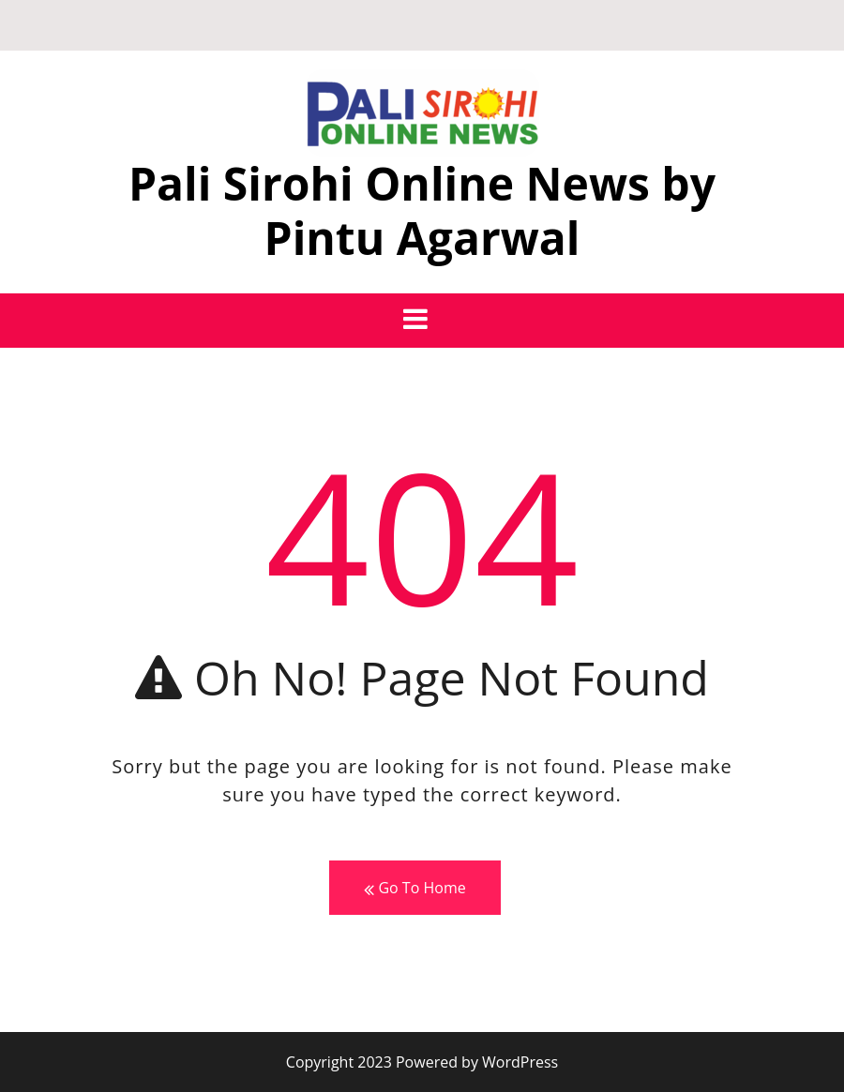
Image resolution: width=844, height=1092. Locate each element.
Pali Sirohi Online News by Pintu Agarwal (422, 210)
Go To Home (414, 888)
